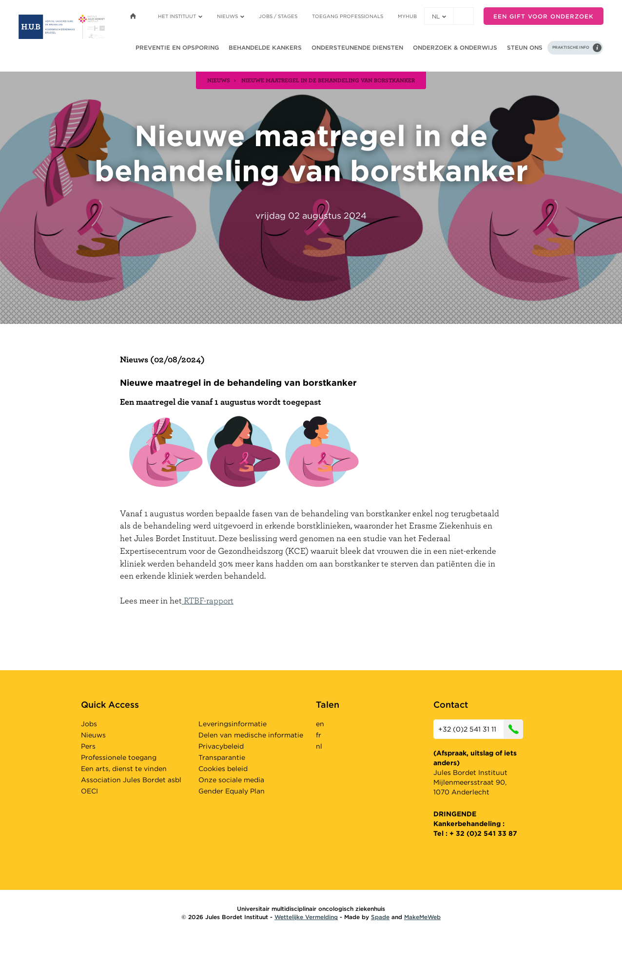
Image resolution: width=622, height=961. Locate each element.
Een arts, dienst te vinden (124, 769)
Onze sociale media (231, 780)
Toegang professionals (347, 16)
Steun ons (525, 47)
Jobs (89, 724)
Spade (380, 917)
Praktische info (570, 47)
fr (318, 735)
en (320, 724)
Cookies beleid (223, 769)
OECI (89, 791)
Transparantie (221, 757)
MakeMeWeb (422, 917)
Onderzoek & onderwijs (455, 47)
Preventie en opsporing (177, 47)
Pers (88, 746)
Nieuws (230, 16)
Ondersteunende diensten (357, 47)
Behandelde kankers (265, 47)
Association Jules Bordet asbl (131, 780)
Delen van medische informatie (250, 735)
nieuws (218, 79)
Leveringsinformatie (232, 724)
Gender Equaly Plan (231, 791)
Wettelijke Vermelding (306, 917)
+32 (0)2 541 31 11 (480, 729)
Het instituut (180, 16)
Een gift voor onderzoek (543, 16)
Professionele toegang (118, 757)
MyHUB (407, 16)
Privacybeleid (221, 746)
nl (439, 16)
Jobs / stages (278, 16)
